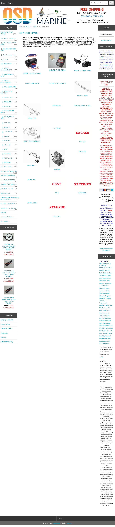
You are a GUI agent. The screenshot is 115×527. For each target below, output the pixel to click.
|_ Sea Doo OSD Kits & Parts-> (9, 43)
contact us (105, 66)
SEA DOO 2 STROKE (30, 26)
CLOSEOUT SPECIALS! (9, 208)
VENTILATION (32, 202)
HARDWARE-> (9, 193)
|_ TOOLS (9, 59)
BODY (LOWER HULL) (82, 104)
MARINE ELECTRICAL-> (9, 184)
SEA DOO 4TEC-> (9, 167)
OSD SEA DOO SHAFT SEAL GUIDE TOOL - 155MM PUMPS (8, 295)
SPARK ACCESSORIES (82, 69)
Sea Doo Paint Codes (105, 320)
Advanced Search (106, 42)
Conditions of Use (6, 328)
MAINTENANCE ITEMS (57, 69)
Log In (10, 3)
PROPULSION (82, 94)
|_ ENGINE (9, 136)
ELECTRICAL (32, 164)
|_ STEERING (9, 154)
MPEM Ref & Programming (102, 303)
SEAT (57, 192)
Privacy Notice (5, 324)
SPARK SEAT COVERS (57, 82)
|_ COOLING (9, 123)
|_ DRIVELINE (9, 102)
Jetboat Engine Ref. (104, 272)
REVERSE (57, 215)
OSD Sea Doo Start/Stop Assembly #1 (8, 242)
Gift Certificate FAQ (7, 342)
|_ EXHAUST (9, 140)
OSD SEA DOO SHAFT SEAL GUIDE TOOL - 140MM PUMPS (8, 268)
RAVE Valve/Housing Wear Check (105, 266)
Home (3, 3)
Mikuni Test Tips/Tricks (105, 300)
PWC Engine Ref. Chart (105, 269)
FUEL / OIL (32, 178)
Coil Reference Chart (105, 277)
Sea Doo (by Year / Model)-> (9, 33)
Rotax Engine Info (104, 314)
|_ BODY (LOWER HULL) (9, 111)
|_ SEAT (9, 149)
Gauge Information (104, 290)
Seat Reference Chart (105, 322)
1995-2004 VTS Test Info (106, 327)
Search (106, 28)
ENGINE (57, 168)
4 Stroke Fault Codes (105, 340)
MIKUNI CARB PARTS (9, 176)
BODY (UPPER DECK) (32, 140)
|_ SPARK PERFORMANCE (9, 69)
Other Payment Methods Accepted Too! (106, 251)
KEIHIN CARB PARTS (9, 180)
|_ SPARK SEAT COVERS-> (9, 92)
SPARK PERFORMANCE (32, 72)
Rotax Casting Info (104, 317)
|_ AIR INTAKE (9, 106)
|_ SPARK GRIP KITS (9, 87)
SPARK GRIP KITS (32, 82)
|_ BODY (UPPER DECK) (9, 117)
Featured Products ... (7, 217)
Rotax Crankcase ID (104, 312)
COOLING (57, 127)
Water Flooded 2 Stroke (105, 335)
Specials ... (4, 212)
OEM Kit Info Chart (104, 295)
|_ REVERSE (9, 162)
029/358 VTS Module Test (106, 332)
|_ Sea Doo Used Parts (9, 55)
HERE (101, 58)
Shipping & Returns (7, 320)
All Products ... (5, 221)
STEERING (82, 192)
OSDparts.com (56, 524)
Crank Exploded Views (105, 279)
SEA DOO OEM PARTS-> (9, 171)
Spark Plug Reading (104, 325)
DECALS (82, 140)
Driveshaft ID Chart (104, 282)
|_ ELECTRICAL (9, 132)
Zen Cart (69, 524)
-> (9, 38)
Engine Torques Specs (105, 285)
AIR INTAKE (57, 104)
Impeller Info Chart (104, 292)
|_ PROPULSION (9, 97)
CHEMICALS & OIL (9, 189)
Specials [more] (8, 227)
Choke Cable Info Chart (105, 274)
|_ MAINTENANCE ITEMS (9, 75)
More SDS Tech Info (104, 342)
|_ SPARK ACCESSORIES (9, 81)
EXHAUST (82, 151)
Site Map (3, 337)
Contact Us (4, 333)
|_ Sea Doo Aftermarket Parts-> (9, 50)
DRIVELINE (32, 117)
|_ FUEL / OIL (9, 145)
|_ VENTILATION (9, 158)
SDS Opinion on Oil (104, 309)
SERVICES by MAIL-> (9, 204)
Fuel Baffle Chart (103, 287)
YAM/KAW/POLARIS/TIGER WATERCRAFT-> (9, 198)
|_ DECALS (9, 127)
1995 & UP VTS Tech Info (106, 330)
